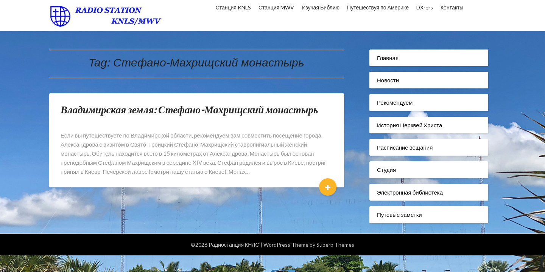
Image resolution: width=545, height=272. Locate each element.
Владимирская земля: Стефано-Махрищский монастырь (189, 109)
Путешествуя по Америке (378, 7)
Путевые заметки (399, 214)
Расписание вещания (405, 147)
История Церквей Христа (409, 125)
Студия (386, 169)
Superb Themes (335, 244)
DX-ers (424, 7)
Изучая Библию (320, 7)
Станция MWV (276, 7)
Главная (388, 57)
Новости (388, 80)
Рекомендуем (395, 102)
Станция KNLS (233, 7)
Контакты (452, 7)
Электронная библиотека (410, 192)
